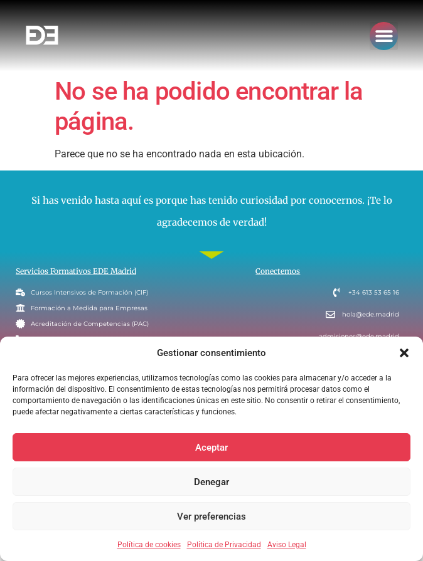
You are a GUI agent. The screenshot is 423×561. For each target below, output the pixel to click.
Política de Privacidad (224, 544)
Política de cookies (149, 544)
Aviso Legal (286, 544)
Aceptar (211, 447)
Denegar (211, 482)
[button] (404, 353)
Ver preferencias (211, 516)
